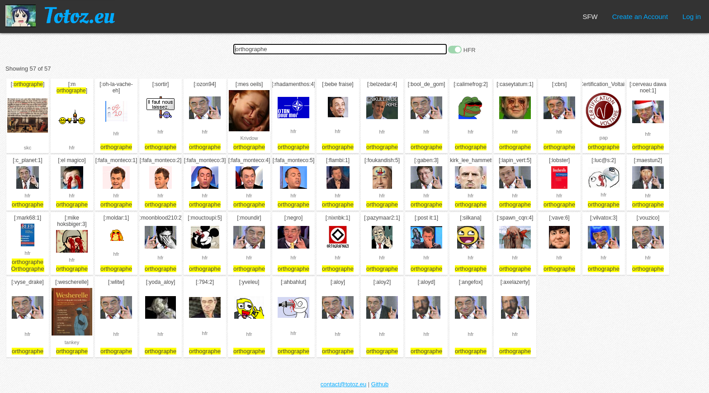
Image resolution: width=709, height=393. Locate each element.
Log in (691, 16)
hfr (72, 147)
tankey (72, 342)
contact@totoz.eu (343, 384)
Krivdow (249, 138)
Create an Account (640, 16)
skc (28, 147)
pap (604, 137)
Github (379, 384)
